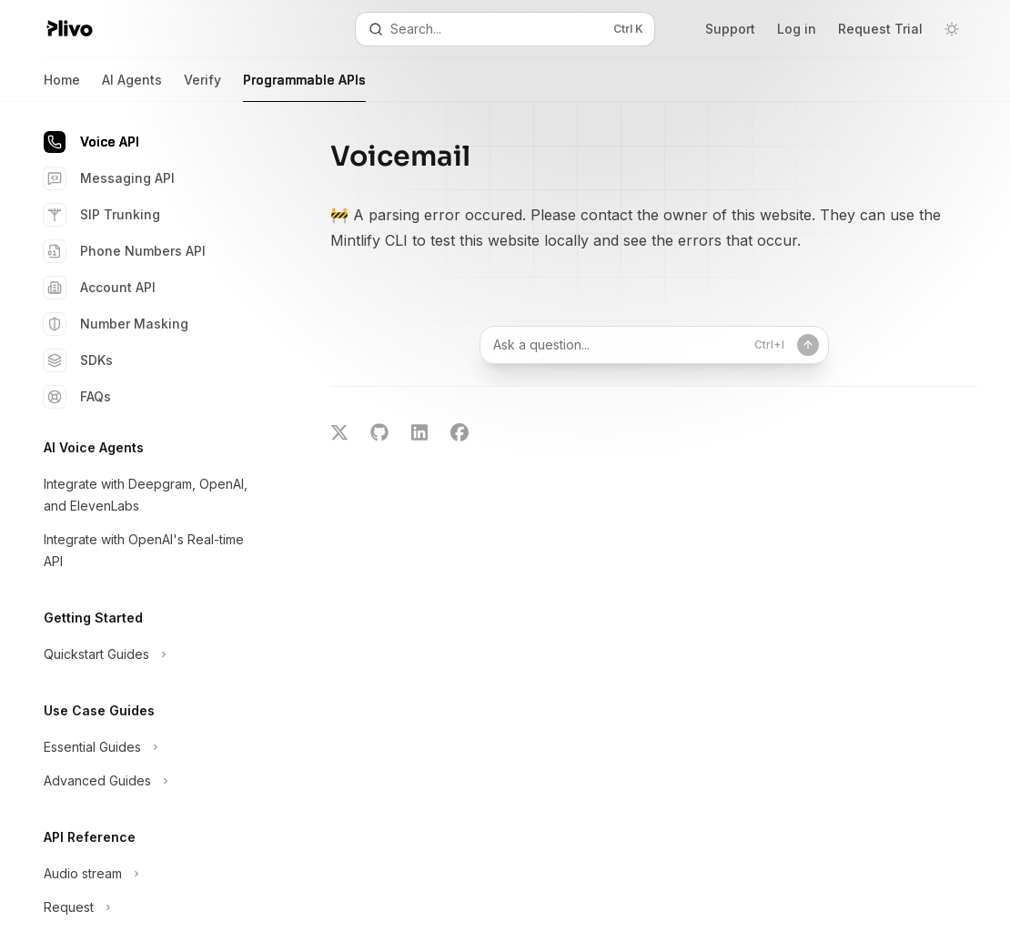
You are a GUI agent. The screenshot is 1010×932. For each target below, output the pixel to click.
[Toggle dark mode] (951, 29)
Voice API (91, 142)
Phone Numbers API (125, 251)
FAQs (77, 397)
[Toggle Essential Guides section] (145, 747)
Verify (202, 87)
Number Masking (116, 324)
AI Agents (132, 87)
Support (730, 28)
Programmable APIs (304, 87)
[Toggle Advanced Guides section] (145, 781)
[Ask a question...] (654, 345)
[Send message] (808, 345)
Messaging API (109, 178)
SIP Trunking (102, 215)
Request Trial (880, 28)
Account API (100, 288)
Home (62, 87)
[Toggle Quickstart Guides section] (145, 654)
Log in (796, 28)
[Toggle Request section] (145, 907)
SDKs (78, 360)
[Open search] (504, 29)
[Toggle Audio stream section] (145, 873)
